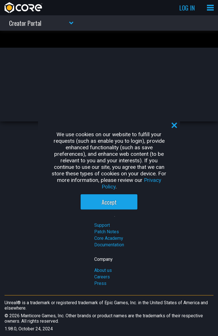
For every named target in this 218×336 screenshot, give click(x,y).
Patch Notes (106, 231)
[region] (109, 168)
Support (102, 225)
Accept (109, 202)
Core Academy (108, 238)
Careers (102, 277)
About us (103, 270)
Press (100, 283)
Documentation (109, 244)
